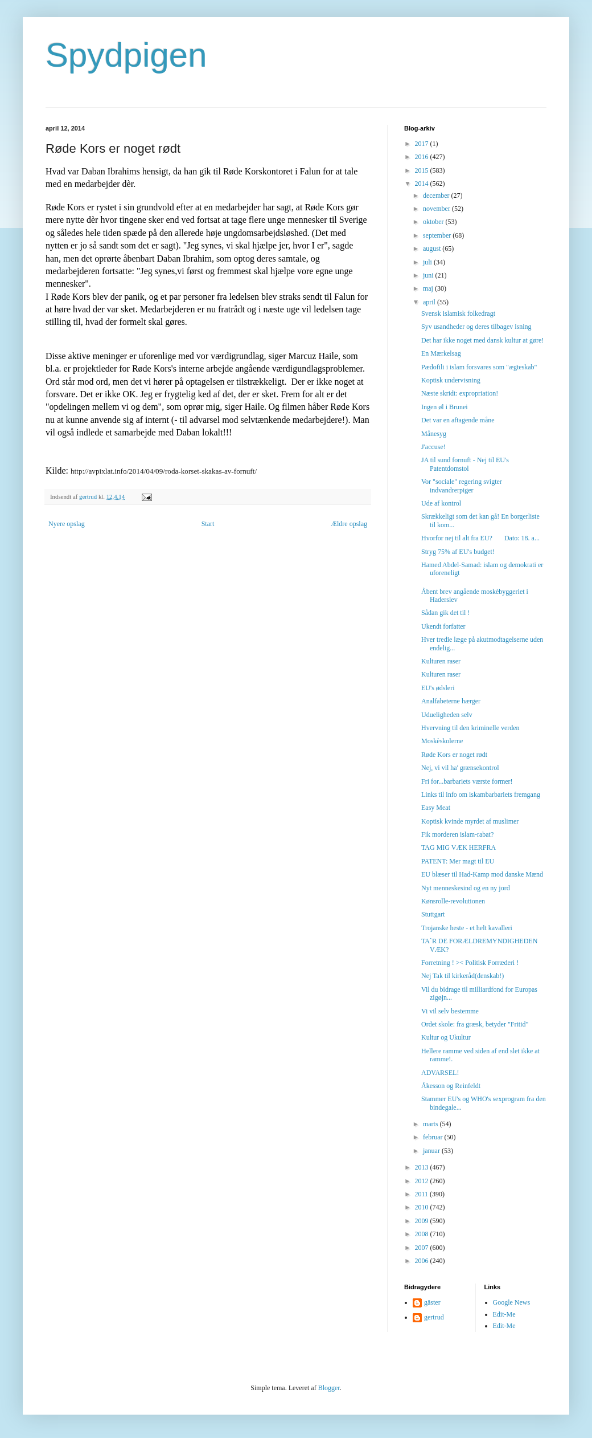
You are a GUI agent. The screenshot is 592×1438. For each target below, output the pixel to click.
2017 (422, 144)
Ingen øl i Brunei (444, 407)
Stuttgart (433, 914)
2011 (422, 1194)
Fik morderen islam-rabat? (457, 834)
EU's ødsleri (438, 688)
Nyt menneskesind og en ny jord (465, 888)
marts (431, 1124)
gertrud (434, 1317)
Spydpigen (126, 55)
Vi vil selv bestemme (450, 1011)
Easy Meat (435, 808)
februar (434, 1137)
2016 (422, 157)
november (437, 209)
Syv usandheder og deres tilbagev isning (476, 327)
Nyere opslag (66, 524)
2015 (422, 170)
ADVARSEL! (440, 1073)
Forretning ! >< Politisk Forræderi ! (470, 963)
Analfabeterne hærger (450, 701)
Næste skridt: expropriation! (459, 393)
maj (429, 288)
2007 (422, 1248)
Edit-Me (504, 1314)
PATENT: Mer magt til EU (457, 861)
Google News (512, 1302)
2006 (422, 1261)
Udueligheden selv (446, 715)
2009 (422, 1221)
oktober (434, 222)
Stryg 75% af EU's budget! (458, 552)
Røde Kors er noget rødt (454, 755)
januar (432, 1151)
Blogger (329, 1388)
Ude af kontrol (441, 503)
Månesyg (433, 434)
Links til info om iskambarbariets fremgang (480, 795)
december (437, 195)
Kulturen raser (441, 661)
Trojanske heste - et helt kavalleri (466, 928)
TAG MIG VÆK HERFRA (458, 848)
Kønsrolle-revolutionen (453, 901)
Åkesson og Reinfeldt (450, 1086)
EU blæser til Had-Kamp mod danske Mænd (482, 874)
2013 (422, 1167)
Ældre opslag (349, 524)
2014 (422, 184)
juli (428, 262)
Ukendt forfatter (443, 626)
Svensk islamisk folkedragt (458, 313)
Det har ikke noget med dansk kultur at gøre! (482, 340)
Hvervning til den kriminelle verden (470, 728)
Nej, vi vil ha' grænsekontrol (460, 768)
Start (208, 524)
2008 (422, 1234)
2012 (422, 1181)
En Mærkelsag (441, 353)
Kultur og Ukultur (446, 1037)
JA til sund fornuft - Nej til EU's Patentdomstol (465, 464)
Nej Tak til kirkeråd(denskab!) (462, 976)
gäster (432, 1302)
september (438, 235)
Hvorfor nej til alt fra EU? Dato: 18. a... (480, 538)
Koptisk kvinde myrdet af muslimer (470, 821)
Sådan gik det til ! (445, 613)
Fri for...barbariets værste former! (467, 781)
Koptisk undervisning (450, 380)
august (432, 248)
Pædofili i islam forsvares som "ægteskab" (479, 367)
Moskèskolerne (442, 741)
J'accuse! (433, 447)
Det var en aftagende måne (458, 420)
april (430, 302)
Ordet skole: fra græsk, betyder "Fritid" (474, 1024)
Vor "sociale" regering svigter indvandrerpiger (461, 486)
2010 (422, 1207)
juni (429, 275)
